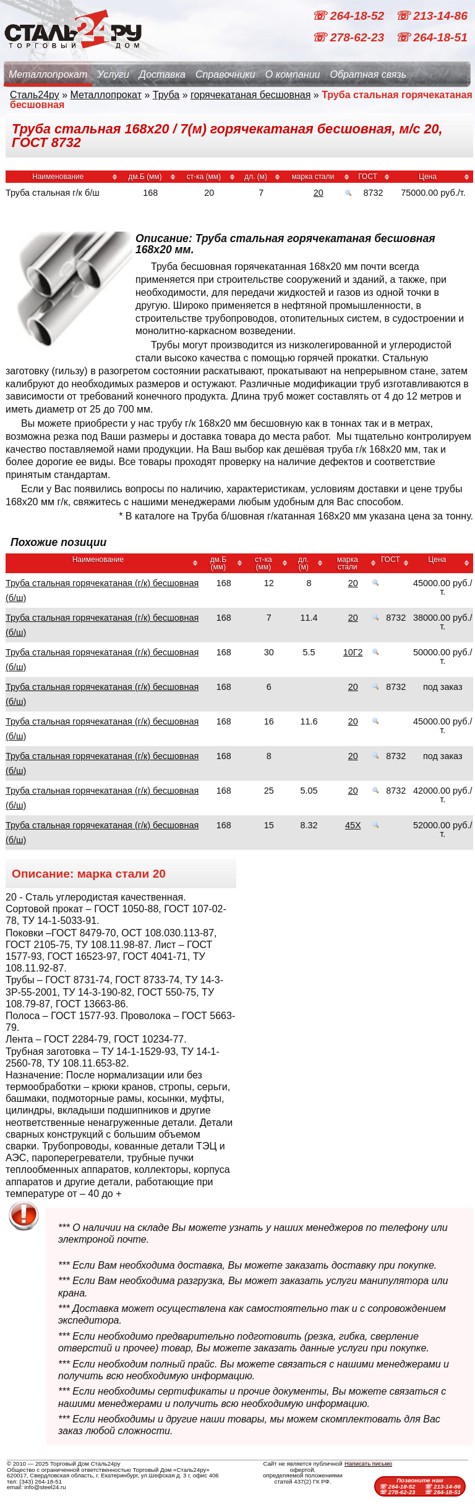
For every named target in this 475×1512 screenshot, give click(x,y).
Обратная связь (368, 74)
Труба (166, 95)
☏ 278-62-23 (349, 37)
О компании (292, 74)
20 (318, 193)
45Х (353, 825)
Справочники (225, 74)
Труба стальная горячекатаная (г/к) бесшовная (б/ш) (102, 590)
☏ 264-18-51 (431, 37)
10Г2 (353, 652)
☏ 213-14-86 (431, 15)
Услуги (113, 74)
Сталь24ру (34, 95)
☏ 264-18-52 (349, 15)
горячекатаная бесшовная (250, 95)
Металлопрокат (48, 74)
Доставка (162, 74)
